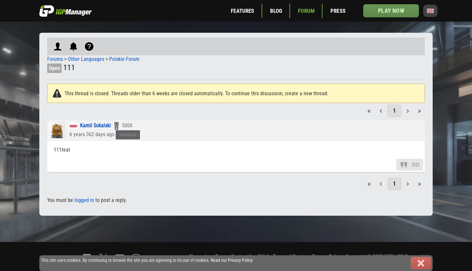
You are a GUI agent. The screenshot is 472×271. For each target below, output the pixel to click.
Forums (55, 59)
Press (337, 11)
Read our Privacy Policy (232, 260)
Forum (306, 11)
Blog (276, 11)
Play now (391, 10)
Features (242, 11)
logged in (84, 200)
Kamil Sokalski (95, 125)
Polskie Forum (124, 59)
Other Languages (86, 59)
